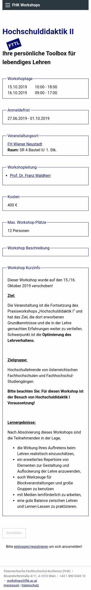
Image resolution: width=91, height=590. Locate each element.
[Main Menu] (7, 5)
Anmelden (14, 533)
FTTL (14, 44)
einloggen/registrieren (31, 547)
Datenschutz (30, 585)
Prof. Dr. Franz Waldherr (30, 175)
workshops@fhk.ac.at (22, 580)
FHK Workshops (26, 5)
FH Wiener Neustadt (25, 144)
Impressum (11, 585)
